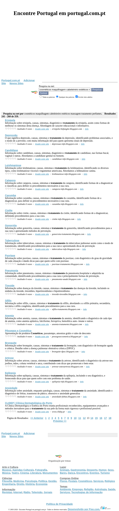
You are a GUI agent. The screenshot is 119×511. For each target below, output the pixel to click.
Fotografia (41, 470)
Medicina (18, 481)
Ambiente (65, 489)
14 (91, 418)
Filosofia (7, 481)
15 (96, 418)
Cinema (24, 473)
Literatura (35, 473)
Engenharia (8, 484)
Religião (88, 489)
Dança (71, 473)
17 (105, 418)
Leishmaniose (13, 165)
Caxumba (10, 195)
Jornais (48, 492)
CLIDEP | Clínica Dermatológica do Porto (28, 403)
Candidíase (11, 150)
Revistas (7, 492)
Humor (102, 470)
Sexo (110, 470)
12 (84, 418)
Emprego (77, 489)
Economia (41, 484)
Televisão (36, 492)
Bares (63, 473)
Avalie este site (42, 129)
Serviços (98, 481)
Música (6, 473)
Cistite (9, 210)
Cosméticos (85, 481)
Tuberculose (12, 240)
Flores (63, 481)
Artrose (9, 358)
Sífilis (8, 300)
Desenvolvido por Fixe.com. (89, 509)
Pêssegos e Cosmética (18, 330)
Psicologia (31, 481)
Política (42, 481)
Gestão (52, 481)
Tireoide (9, 285)
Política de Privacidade (59, 504)
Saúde (111, 489)
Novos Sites (16, 83)
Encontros (82, 473)
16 (101, 418)
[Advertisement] (59, 52)
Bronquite (11, 342)
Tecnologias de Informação (86, 492)
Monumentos (50, 473)
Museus (6, 470)
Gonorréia (11, 225)
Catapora (10, 180)
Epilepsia (10, 373)
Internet (17, 492)
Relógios (110, 481)
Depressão (11, 135)
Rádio (26, 492)
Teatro (15, 473)
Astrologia (101, 489)
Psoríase (10, 255)
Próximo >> (59, 421)
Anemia (9, 315)
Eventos (94, 473)
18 (110, 418)
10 (75, 418)
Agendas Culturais (23, 470)
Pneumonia (11, 270)
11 (79, 418)
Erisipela (10, 120)
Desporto (92, 470)
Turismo (105, 473)
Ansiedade (11, 388)
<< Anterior (36, 418)
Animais (64, 470)
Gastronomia (77, 470)
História (30, 484)
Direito (20, 484)
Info (86, 129)
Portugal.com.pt (10, 80)
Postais (72, 481)
